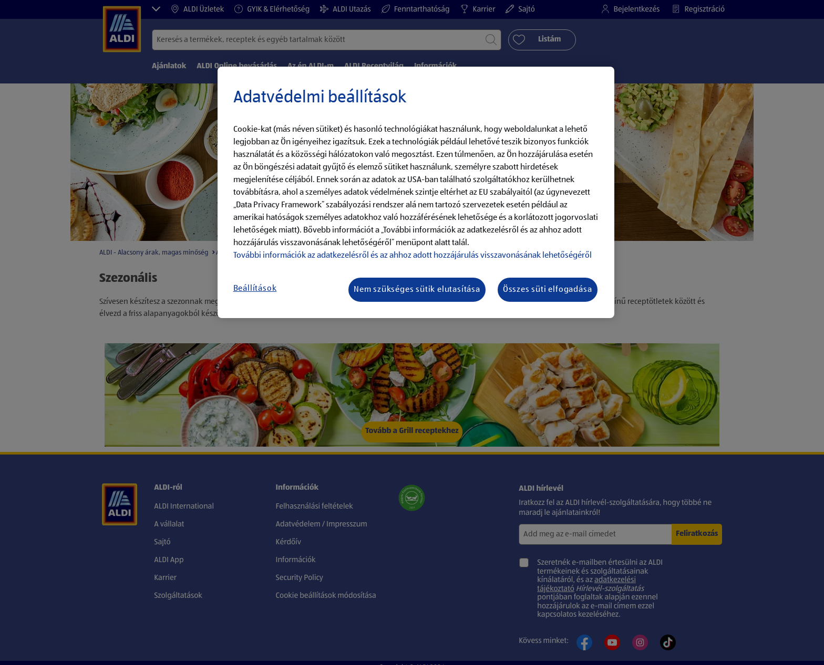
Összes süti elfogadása (547, 290)
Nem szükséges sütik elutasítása (417, 290)
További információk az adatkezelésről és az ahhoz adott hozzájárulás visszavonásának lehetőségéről (412, 255)
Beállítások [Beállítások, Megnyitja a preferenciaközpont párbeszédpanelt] (255, 288)
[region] (416, 193)
